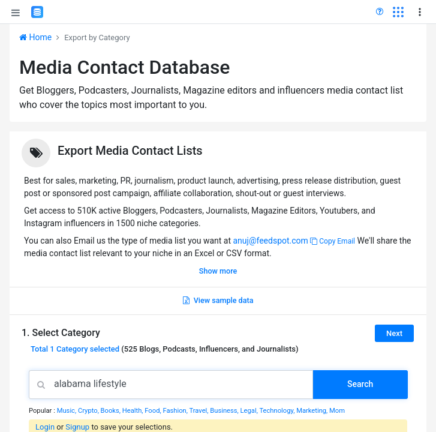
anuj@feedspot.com (270, 240)
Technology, (277, 411)
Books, (111, 411)
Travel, (199, 411)
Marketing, (312, 411)
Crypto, (89, 411)
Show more (218, 270)
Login (45, 426)
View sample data (218, 300)
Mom (337, 411)
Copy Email (332, 241)
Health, (133, 411)
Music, (67, 411)
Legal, (250, 411)
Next (394, 333)
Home (35, 37)
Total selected (75, 348)
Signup (77, 426)
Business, (225, 411)
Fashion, (176, 411)
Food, (154, 411)
